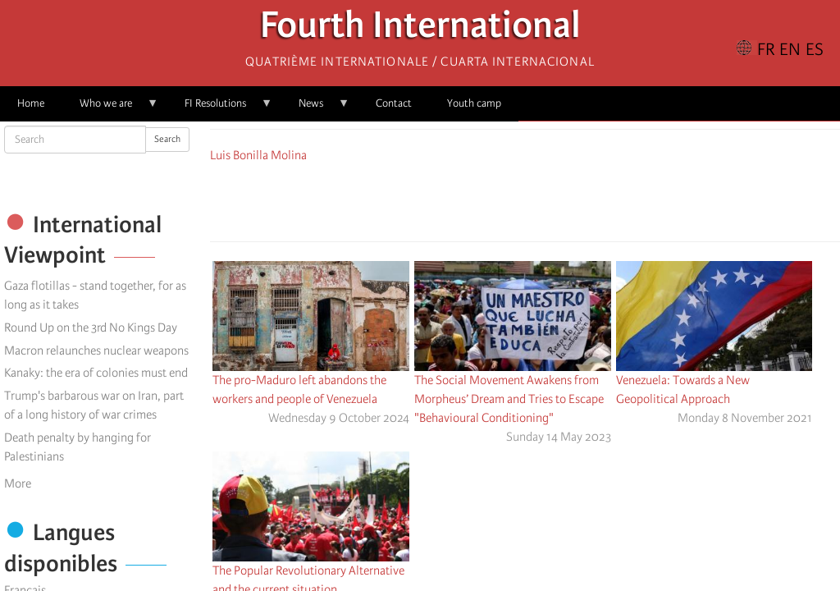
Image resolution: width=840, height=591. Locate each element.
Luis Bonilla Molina (258, 155)
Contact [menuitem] (394, 103)
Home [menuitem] (30, 103)
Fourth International (420, 29)
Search (167, 139)
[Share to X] (502, 199)
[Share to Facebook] (479, 199)
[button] (571, 199)
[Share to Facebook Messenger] (525, 199)
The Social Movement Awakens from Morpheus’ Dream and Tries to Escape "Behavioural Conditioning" (509, 399)
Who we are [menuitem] (110, 109)
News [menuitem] (315, 109)
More (17, 483)
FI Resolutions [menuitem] (219, 109)
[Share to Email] (548, 199)
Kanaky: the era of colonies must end (96, 372)
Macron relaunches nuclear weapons (96, 350)
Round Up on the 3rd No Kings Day (90, 327)
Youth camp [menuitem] (474, 103)
